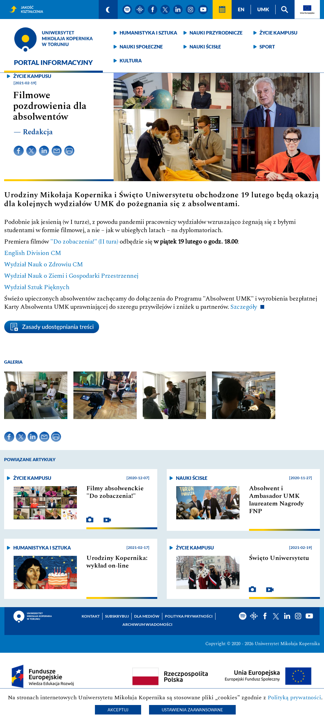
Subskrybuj (117, 616)
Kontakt (91, 616)
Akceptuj (118, 709)
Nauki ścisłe (205, 46)
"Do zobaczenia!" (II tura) (84, 241)
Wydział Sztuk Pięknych (36, 287)
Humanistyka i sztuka (148, 32)
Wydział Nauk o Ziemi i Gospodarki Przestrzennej (71, 276)
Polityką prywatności (294, 697)
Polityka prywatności (189, 616)
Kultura (131, 60)
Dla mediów (146, 616)
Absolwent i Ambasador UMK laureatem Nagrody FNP (276, 500)
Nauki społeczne (141, 46)
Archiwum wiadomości (147, 624)
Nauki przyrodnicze (216, 32)
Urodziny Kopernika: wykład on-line (116, 561)
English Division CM (32, 253)
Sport (267, 46)
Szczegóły (243, 307)
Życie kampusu (278, 32)
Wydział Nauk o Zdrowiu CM (43, 264)
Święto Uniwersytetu (279, 558)
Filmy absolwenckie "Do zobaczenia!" (115, 492)
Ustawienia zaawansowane (192, 709)
